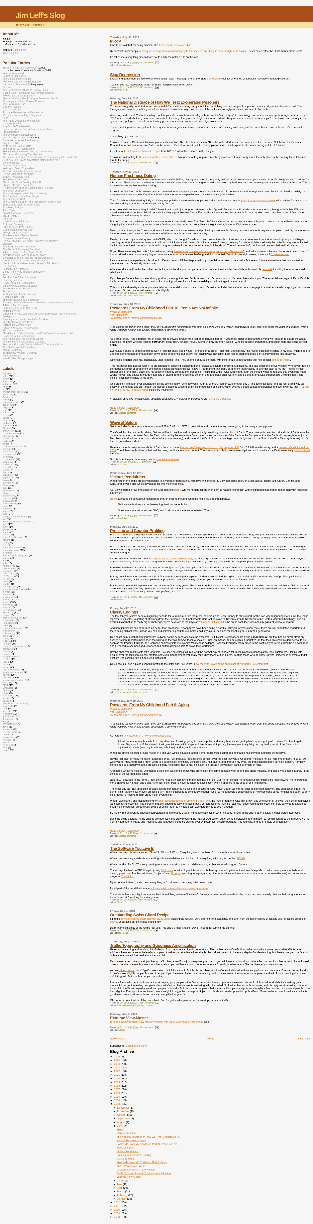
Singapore (8, 687)
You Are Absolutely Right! (16, 176)
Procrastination (11, 132)
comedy (7, 449)
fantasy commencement (15, 516)
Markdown (167, 870)
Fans (5, 118)
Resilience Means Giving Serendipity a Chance (28, 129)
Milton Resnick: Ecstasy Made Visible (23, 252)
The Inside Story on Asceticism (19, 246)
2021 (117, 1074)
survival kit (8, 706)
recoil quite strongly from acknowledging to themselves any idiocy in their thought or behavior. (193, 51)
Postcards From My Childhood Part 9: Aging (149, 704)
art (4, 389)
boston (6, 415)
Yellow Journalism (208, 621)
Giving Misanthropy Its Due (17, 229)
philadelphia (9, 630)
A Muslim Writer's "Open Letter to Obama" (26, 260)
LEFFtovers (9, 576)
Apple (6, 386)
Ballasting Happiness (14, 76)
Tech (119, 902)
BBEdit (241, 858)
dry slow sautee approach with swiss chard (145, 918)
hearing (6, 539)
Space (6, 690)
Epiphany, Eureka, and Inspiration (21, 299)
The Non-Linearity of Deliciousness (22, 171)
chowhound (132, 295)
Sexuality (7, 682)
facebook (7, 508)
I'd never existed (280, 254)
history (6, 542)
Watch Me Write (11, 311)
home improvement (13, 547)
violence (7, 739)
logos (5, 581)
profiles (6, 659)
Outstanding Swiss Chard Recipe (139, 914)
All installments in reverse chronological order (136, 317)
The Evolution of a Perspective (19, 134)
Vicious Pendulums (127, 477)
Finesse (7, 87)
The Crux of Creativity (14, 165)
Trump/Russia (10, 732)
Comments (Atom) (136, 1045)
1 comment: (146, 462)
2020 (117, 1078)
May (120, 1184)
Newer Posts (117, 1038)
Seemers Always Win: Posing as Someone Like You (31, 98)
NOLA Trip (8, 612)
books (6, 412)
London (6, 584)
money (6, 602)
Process (7, 291)
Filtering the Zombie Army (17, 325)
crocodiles (8, 467)
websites (7, 745)
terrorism (7, 713)
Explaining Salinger (13, 207)
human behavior (124, 65)
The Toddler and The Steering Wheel (23, 339)
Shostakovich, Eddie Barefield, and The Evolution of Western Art (38, 333)
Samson (7, 243)
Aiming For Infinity (12, 350)
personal (267, 269)
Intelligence (9, 316)
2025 (117, 1060)
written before (126, 970)
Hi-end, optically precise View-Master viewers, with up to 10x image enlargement (156, 1021)
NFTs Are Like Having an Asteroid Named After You (30, 160)
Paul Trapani (9, 622)
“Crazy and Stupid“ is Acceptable (20, 327)
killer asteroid (9, 568)
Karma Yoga (9, 565)
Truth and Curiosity (13, 224)
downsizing (8, 482)
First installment (119, 314)
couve (113, 921)
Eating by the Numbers (15, 269)
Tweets (6, 734)
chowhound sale (11, 433)
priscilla (6, 651)
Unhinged (8, 218)
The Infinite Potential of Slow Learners (23, 341)
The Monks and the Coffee (17, 78)
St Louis (7, 700)
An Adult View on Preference (18, 213)
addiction (7, 373)
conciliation (122, 518)
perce (5, 625)
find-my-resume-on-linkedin (17, 521)
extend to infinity (281, 359)
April (120, 1187)
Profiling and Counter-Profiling (137, 530)
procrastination (10, 656)
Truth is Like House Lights (17, 146)
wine (5, 747)
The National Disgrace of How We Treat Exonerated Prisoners (164, 102)
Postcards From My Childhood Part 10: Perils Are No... (148, 1144)
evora (5, 506)
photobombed (302, 450)
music (141, 295)
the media (143, 692)
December (123, 1107)
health (6, 534)
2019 (117, 1082)
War (5, 742)
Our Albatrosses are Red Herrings (21, 140)
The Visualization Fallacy (16, 137)
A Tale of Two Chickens (15, 305)
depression (213, 78)
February (122, 1195)
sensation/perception (13, 680)
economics (8, 495)
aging (5, 376)
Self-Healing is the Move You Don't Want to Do (28, 151)
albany (6, 378)
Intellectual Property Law (15, 555)
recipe (125, 933)
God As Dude (10, 266)
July (120, 1125)
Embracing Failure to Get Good (20, 308)
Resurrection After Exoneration (156, 157)
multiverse (8, 604)
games (6, 532)
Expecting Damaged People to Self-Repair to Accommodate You (38, 302)
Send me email (11, 52)
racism (120, 600)
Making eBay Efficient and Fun (19, 294)
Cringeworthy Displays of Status (20, 285)
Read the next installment (124, 407)
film (4, 519)
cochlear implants (12, 446)
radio (5, 664)
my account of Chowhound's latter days (147, 735)
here (176, 489)
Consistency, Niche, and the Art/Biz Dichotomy (28, 257)
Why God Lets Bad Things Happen (22, 81)
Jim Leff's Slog (40, 15)
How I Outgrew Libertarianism (19, 95)
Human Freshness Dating (133, 175)
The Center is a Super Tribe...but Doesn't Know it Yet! (32, 202)
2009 (117, 1213)
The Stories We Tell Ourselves (19, 347)
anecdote (121, 295)
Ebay (5, 493)
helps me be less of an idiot (175, 45)
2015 (117, 1096)
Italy (5, 563)
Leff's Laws (8, 573)
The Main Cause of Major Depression (23, 115)
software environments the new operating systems (179, 888)
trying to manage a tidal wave (258, 200)
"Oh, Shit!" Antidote (219, 398)
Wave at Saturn (123, 422)
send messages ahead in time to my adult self (183, 800)
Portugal (7, 643)
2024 (117, 1063)
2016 (117, 1093)
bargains (7, 407)
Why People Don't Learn (16, 179)
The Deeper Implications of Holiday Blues (25, 90)
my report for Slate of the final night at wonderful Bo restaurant (231, 663)
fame (5, 511)
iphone (6, 558)
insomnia (7, 552)
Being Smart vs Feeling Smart (19, 148)
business (7, 425)
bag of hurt (8, 404)
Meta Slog (122, 90)
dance (6, 472)
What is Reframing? (13, 73)
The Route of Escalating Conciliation (22, 249)
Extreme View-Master (129, 1018)
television (7, 711)
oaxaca (6, 615)
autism (6, 399)
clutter (6, 443)
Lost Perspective (12, 109)
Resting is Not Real (13, 297)
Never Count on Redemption (18, 283)
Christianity (8, 436)
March (121, 1191)
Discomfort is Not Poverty (16, 238)
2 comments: (146, 833)
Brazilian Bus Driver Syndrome (19, 277)
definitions (8, 475)
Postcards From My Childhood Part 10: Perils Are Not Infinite (164, 308)
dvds (5, 487)
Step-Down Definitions (14, 703)
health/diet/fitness (12, 537)
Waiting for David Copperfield (19, 168)
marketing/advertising (14, 589)
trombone (8, 729)
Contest (7, 456)
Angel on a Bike (11, 143)
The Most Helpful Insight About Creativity (25, 193)
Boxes (6, 417)
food (119, 692)
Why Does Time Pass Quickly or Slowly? (25, 255)
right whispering (11, 669)
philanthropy (138, 1005)
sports (6, 698)
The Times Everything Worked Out (21, 120)
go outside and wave (167, 459)
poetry (6, 638)
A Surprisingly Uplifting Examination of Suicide (28, 188)
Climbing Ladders (12, 280)
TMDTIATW (9, 724)
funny (5, 526)
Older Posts (303, 1038)
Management (9, 586)
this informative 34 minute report (142, 151)
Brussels (7, 420)
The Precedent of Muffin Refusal (20, 235)
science (149, 1005)
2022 (117, 1071)
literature (7, 578)
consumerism (10, 454)
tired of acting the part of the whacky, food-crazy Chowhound (208, 251)
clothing (7, 441)
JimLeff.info (20, 50)
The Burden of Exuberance (17, 288)
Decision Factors (12, 106)
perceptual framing (12, 628)
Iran (5, 560)
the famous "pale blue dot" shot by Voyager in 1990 (209, 447)
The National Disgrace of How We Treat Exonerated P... (148, 1136)
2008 (117, 1216)
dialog (6, 480)
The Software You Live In (132, 848)
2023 (117, 1067)
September (124, 1118)
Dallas (6, 469)
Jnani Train (9, 210)
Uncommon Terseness (15, 84)
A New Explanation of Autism (18, 174)
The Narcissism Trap (14, 104)
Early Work (8, 490)
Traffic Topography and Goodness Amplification (153, 945)
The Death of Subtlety (14, 190)
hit (4, 545)
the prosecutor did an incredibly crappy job (173, 558)
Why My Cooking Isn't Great (18, 322)
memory (7, 594)
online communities (13, 617)
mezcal (6, 599)
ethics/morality (10, 503)
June (120, 1180)
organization (9, 620)
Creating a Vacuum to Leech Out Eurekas (25, 319)
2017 (117, 1089)
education (8, 498)
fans (5, 513)
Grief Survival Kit (12, 123)
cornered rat (9, 459)
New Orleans (9, 610)
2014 (117, 1100)
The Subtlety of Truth (14, 199)
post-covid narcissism (14, 646)
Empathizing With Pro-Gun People (21, 204)
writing (6, 750)
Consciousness (11, 162)
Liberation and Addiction (16, 221)
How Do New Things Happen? (19, 358)
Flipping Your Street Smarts (18, 227)
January (122, 1198)
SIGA (5, 685)
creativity (7, 464)
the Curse (8, 716)
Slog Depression (125, 74)
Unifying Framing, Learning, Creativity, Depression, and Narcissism (39, 313)
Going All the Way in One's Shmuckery (24, 271)
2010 (117, 1209)
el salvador (8, 500)
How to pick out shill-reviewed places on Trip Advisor (31, 263)
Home (210, 1038)
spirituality (8, 695)
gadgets (121, 1030)
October (122, 1114)
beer (5, 410)
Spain (6, 693)
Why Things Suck (12, 274)
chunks (6, 438)
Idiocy (115, 41)
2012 (117, 1202)
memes (6, 591)
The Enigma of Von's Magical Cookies (23, 101)
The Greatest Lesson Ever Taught (21, 196)
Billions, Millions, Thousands (18, 185)
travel (5, 726)
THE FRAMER (11, 215)
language (7, 571)
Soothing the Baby (13, 330)
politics (6, 641)
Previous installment (121, 311)
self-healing (9, 677)
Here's (113, 498)
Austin (6, 397)
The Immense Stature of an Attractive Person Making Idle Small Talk (40, 157)
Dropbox (176, 873)
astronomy (122, 464)
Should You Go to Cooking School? (22, 182)
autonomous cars (12, 402)
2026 (117, 1056)
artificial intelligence (13, 391)
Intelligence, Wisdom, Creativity (20, 352)
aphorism (7, 384)
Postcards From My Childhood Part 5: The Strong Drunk (33, 344)
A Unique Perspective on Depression (23, 112)
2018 (117, 1085)
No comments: (147, 63)
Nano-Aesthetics (12, 355)
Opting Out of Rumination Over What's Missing (28, 92)
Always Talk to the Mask (16, 232)
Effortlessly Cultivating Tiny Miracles (22, 154)
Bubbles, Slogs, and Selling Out (20, 67)
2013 (117, 1103)
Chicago (7, 428)
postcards (131, 413)
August (121, 1122)
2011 (117, 1205)
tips (4, 721)
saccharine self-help (13, 672)
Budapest (8, 423)
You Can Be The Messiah (16, 126)
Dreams (7, 485)
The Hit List (127, 876)
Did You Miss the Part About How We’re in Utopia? (30, 241)
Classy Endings (124, 612)
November (123, 1111)
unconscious (9, 737)
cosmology (8, 462)
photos (6, 635)
